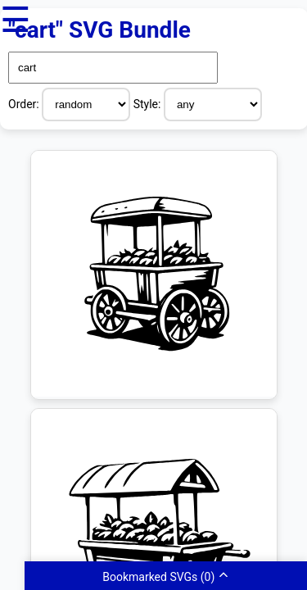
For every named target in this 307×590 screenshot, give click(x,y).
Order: (25, 104)
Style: (148, 104)
